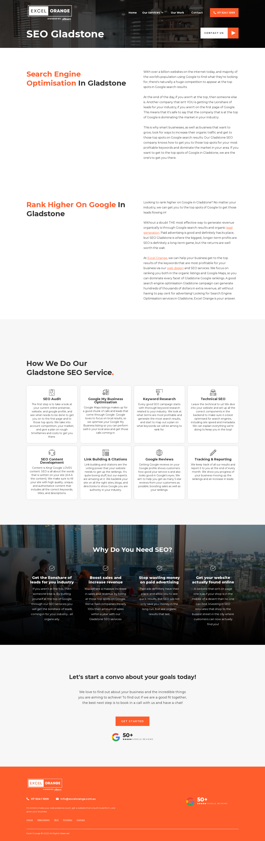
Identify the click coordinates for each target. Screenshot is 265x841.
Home (133, 12)
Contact (197, 12)
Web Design (43, 819)
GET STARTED (132, 721)
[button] (153, 12)
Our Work (177, 12)
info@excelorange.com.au (78, 799)
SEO (56, 819)
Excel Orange (157, 258)
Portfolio (67, 819)
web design (175, 268)
